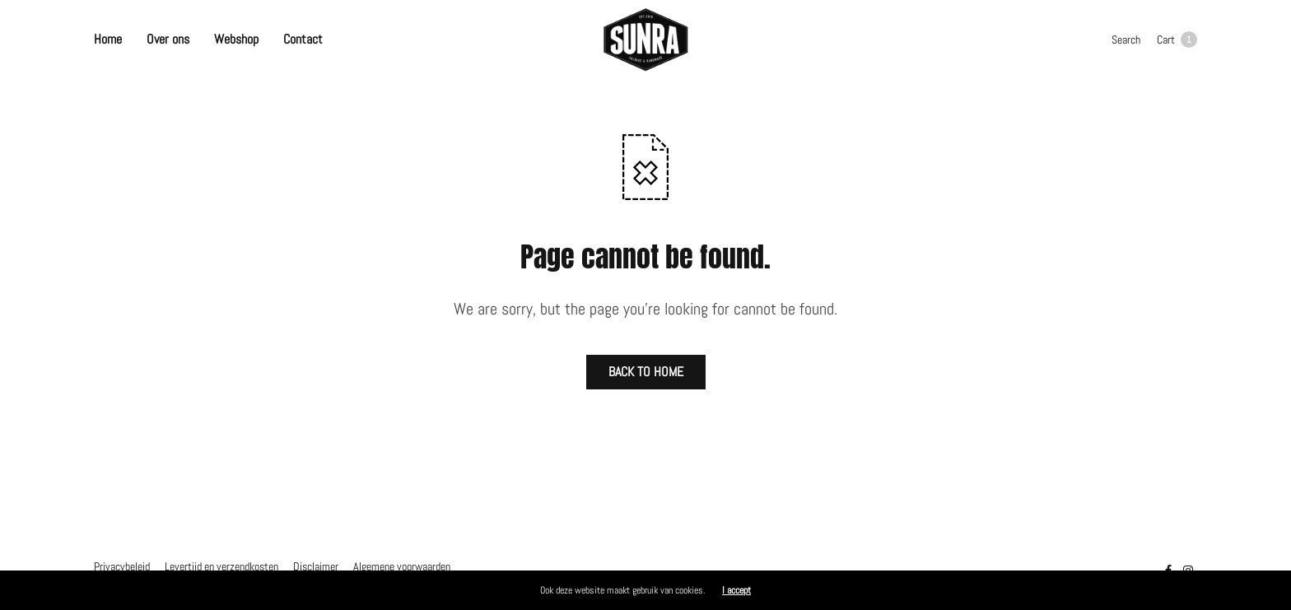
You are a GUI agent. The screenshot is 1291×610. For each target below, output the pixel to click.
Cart (1177, 39)
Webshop (236, 39)
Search (1126, 39)
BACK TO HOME (645, 371)
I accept (736, 590)
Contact (303, 39)
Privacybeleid (122, 566)
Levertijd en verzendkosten (221, 566)
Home (108, 39)
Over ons (168, 39)
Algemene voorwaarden (401, 566)
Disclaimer (315, 566)
